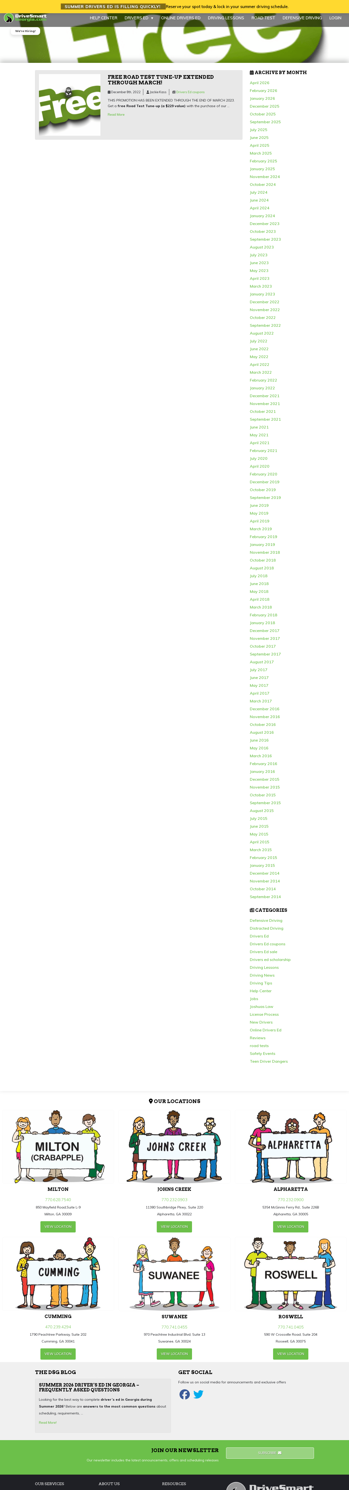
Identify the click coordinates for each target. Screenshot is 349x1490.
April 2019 (259, 525)
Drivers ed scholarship (270, 963)
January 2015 (262, 869)
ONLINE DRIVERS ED (181, 21)
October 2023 (263, 235)
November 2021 (265, 407)
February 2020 (263, 478)
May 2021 (259, 439)
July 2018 (258, 579)
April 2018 (259, 603)
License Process (264, 1018)
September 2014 (265, 900)
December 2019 (264, 486)
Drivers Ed (259, 940)
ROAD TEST (263, 21)
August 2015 (262, 814)
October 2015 (263, 799)
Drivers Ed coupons (190, 96)
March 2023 (261, 290)
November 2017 (265, 642)
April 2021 (259, 446)
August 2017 (262, 666)
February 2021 (263, 454)
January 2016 (262, 775)
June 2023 (259, 266)
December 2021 (264, 399)
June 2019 (259, 509)
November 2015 (265, 791)
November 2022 (265, 313)
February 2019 (263, 540)
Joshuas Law (261, 1010)
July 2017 (258, 673)
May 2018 (259, 595)
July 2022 (258, 345)
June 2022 (259, 352)
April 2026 (259, 86)
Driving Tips (261, 987)
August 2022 (262, 337)
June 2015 (259, 830)
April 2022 (259, 368)
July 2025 (258, 133)
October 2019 (263, 493)
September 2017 (265, 658)
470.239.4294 (58, 1330)
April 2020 (259, 470)
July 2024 (258, 196)
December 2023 (264, 227)
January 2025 (262, 172)
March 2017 (261, 705)
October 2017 (263, 650)
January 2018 (262, 626)
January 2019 (262, 548)
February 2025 (263, 165)
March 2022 (261, 376)
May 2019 (259, 517)
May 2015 (259, 838)
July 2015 (258, 822)
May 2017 (259, 689)
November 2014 (265, 885)
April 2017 (259, 697)
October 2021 (263, 415)
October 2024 (263, 188)
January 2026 (262, 102)
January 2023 (262, 298)
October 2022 (263, 321)
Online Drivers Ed (265, 1034)
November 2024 (265, 180)
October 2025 (263, 118)
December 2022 (264, 306)
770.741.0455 (174, 1330)
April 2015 (259, 846)
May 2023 (259, 274)
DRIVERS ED (139, 22)
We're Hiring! (25, 35)
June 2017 (259, 681)
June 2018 (259, 587)
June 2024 (259, 204)
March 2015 (261, 853)
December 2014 (264, 877)
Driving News (262, 979)
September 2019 (265, 501)
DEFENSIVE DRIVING (302, 21)
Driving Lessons (264, 971)
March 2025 (261, 157)
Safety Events (262, 1057)
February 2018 (263, 619)
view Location (58, 1231)
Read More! (48, 1426)
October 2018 (263, 564)
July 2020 (258, 462)
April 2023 (259, 282)
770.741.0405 (291, 1330)
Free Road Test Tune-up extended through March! (161, 84)
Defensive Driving (266, 924)
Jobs (254, 1002)
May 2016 (259, 752)
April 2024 (259, 212)
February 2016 (263, 767)
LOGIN (335, 21)
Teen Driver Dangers (269, 1065)
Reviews (257, 1041)
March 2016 (261, 759)
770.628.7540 (58, 1203)
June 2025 (259, 141)
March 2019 (261, 533)
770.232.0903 (174, 1203)
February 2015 (263, 861)
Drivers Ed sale (263, 955)
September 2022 (265, 329)
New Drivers (261, 1026)
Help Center (261, 995)
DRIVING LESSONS (226, 21)
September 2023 (265, 243)
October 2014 (263, 893)
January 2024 (262, 219)
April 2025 (259, 149)
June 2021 (259, 431)
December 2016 (264, 713)
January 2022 (262, 392)
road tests (259, 1049)
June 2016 (259, 744)
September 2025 (265, 126)
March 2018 (261, 611)
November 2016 (265, 720)
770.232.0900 (291, 1203)
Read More (116, 118)
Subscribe (270, 1457)
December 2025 (264, 110)
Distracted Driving (266, 932)
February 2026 (263, 94)
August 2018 (262, 572)
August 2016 (262, 736)
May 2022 (259, 360)
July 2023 (258, 259)
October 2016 (263, 728)
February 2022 (263, 384)
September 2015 (265, 806)
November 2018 (265, 556)
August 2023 (262, 251)
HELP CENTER (103, 21)
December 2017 (264, 634)
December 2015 (264, 783)
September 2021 (265, 423)
